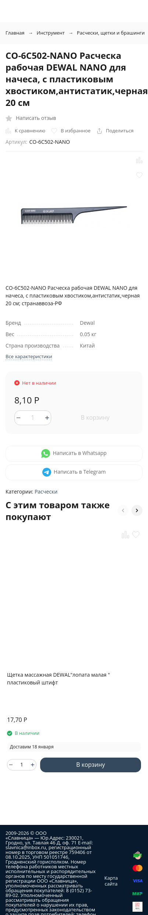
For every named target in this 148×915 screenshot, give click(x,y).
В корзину (95, 417)
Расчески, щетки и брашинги (111, 32)
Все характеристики (29, 356)
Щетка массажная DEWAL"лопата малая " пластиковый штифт (58, 678)
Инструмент (51, 32)
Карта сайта (111, 881)
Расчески (46, 491)
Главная (15, 32)
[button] (122, 510)
